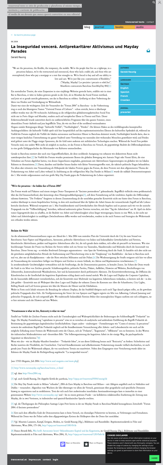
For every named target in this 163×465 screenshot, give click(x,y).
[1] (110, 86)
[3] (36, 164)
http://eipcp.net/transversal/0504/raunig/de (87, 379)
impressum (35, 459)
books (119, 27)
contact (150, 22)
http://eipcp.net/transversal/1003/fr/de (59, 425)
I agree (154, 458)
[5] (84, 195)
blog (87, 27)
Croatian (125, 100)
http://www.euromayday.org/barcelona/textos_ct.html (38, 368)
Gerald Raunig (128, 72)
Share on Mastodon (70, 444)
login (55, 459)
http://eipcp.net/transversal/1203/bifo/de (86, 434)
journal (99, 27)
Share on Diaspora (93, 444)
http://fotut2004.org (32, 373)
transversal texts (135, 22)
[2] (32, 157)
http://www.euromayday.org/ (45, 395)
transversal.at (19, 459)
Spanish (124, 92)
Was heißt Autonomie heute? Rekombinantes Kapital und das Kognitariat (66, 431)
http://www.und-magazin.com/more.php (59, 361)
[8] (39, 338)
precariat (125, 112)
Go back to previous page (25, 34)
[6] (94, 257)
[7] (135, 261)
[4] (112, 171)
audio (140, 27)
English (124, 88)
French (124, 96)
